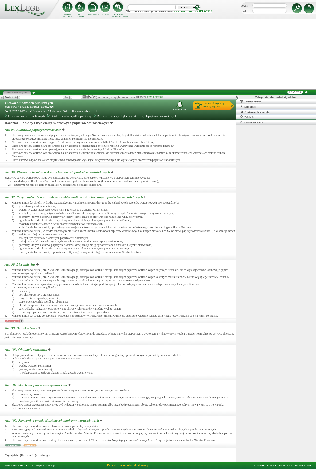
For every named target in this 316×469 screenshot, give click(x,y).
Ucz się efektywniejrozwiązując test (213, 105)
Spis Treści (248, 106)
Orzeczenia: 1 (12, 321)
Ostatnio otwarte (251, 122)
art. (166, 231)
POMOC (272, 465)
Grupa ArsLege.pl (45, 465)
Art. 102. (52, 420)
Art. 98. (20, 264)
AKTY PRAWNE (80, 15)
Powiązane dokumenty (254, 111)
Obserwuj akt (179, 106)
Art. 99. (21, 328)
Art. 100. (26, 349)
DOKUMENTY (93, 14)
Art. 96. (58, 172)
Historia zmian (250, 101)
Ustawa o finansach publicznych (29, 103)
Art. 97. (74, 197)
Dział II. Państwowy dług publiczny (69, 116)
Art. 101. (36, 385)
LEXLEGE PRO (155, 97)
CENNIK (105, 14)
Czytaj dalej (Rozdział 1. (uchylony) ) (27, 455)
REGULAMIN (302, 465)
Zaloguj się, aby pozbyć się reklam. (276, 97)
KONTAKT (286, 465)
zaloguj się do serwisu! (193, 11)
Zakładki (247, 116)
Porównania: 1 (13, 445)
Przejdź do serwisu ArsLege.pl (128, 465)
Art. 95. (33, 130)
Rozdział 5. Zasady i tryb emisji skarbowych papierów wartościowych (135, 116)
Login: (244, 5)
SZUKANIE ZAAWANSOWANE (118, 15)
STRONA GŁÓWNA (67, 15)
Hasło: (244, 11)
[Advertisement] (158, 54)
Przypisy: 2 (30, 445)
